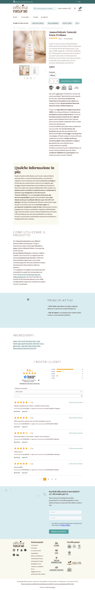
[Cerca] (45, 8)
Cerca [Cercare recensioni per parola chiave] (48, 396)
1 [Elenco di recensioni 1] (44, 479)
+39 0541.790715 (73, 581)
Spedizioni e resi (36, 564)
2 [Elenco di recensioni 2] (48, 479)
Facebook (17, 550)
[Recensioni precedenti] (41, 479)
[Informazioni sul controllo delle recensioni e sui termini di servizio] (39, 380)
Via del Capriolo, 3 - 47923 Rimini (57, 581)
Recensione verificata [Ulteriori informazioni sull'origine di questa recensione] (77, 402)
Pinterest (14, 555)
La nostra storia (36, 550)
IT (76, 1)
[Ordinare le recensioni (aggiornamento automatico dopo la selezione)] (49, 391)
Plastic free (67, 23)
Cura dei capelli (38, 23)
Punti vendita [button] (64, 9)
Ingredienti (34, 553)
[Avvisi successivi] (55, 479)
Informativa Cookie (37, 561)
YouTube (21, 550)
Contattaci (34, 545)
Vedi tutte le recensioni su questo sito (30, 383)
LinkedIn (17, 555)
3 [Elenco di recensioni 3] (52, 479)
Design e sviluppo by (47, 587)
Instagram (14, 550)
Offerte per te (81, 23)
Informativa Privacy (37, 558)
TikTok (25, 550)
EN (79, 1)
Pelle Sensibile (53, 23)
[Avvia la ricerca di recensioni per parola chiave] (81, 396)
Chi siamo (34, 548)
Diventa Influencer (37, 556)
